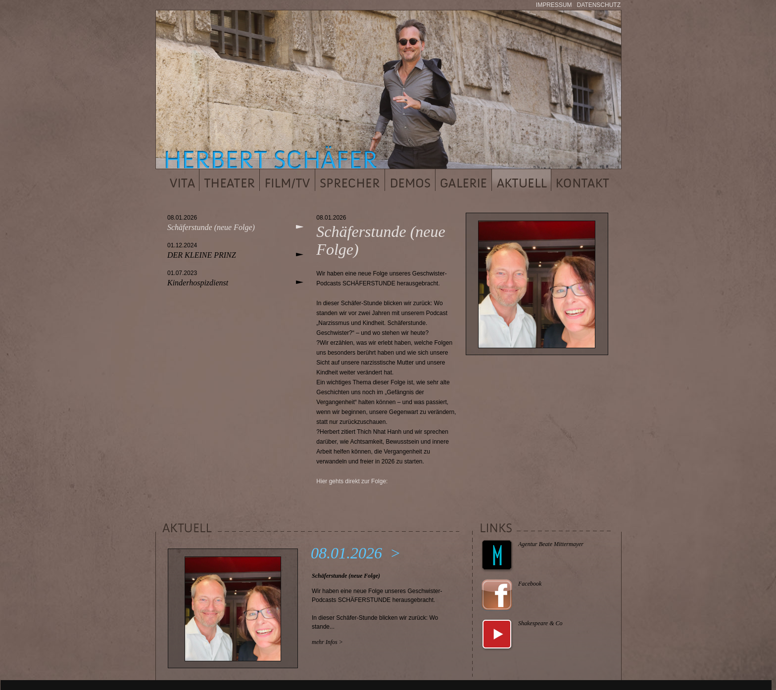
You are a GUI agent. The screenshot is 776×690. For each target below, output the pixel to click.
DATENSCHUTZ (599, 4)
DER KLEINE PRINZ (201, 255)
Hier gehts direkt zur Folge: (352, 481)
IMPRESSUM (554, 4)
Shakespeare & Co (540, 623)
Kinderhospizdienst (197, 282)
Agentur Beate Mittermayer (550, 544)
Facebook (529, 583)
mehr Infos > (327, 642)
